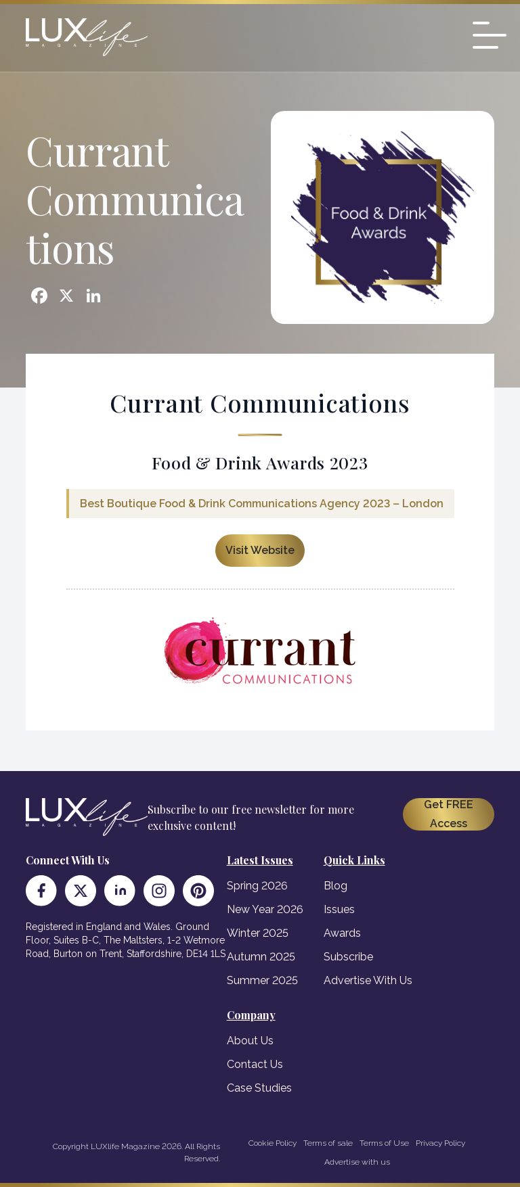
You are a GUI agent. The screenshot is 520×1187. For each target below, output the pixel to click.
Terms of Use (384, 1143)
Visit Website (260, 550)
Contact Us (255, 1064)
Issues (339, 909)
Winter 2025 (257, 933)
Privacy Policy (440, 1143)
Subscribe (348, 956)
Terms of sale (328, 1143)
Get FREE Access (448, 814)
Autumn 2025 (261, 956)
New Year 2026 (265, 909)
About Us (250, 1040)
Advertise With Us (368, 980)
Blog (335, 885)
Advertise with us (357, 1162)
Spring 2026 (257, 885)
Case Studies (259, 1087)
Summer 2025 (262, 980)
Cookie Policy (272, 1143)
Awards (342, 933)
